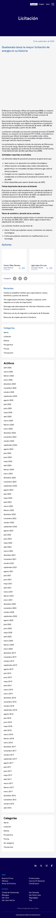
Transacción (8, 353)
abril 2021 (8, 588)
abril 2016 (8, 808)
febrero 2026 (9, 376)
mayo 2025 (8, 412)
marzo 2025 (8, 420)
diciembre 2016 (10, 795)
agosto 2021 (8, 571)
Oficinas (5, 881)
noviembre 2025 (10, 388)
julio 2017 (7, 767)
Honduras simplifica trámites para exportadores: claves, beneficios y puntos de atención (26, 294)
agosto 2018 (8, 714)
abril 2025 (8, 416)
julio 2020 (7, 624)
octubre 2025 (9, 392)
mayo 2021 (8, 583)
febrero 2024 (9, 469)
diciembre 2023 (10, 477)
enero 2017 (8, 791)
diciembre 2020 (10, 604)
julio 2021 (7, 575)
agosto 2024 (8, 449)
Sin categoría (9, 843)
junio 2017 (8, 771)
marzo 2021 (8, 592)
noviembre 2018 (10, 702)
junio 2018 (8, 722)
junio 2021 (8, 579)
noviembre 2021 (10, 559)
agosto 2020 (8, 620)
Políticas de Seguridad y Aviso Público (28, 908)
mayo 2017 (8, 775)
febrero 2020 (9, 645)
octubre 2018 (9, 706)
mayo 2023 (8, 498)
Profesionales (34, 878)
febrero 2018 (9, 738)
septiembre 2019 (10, 665)
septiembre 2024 (10, 445)
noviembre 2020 (10, 608)
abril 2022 (8, 547)
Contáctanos (34, 883)
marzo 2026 (8, 372)
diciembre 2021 (10, 555)
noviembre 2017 (10, 751)
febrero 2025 (9, 425)
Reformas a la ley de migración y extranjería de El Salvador (27, 313)
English (41, 4)
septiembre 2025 (10, 396)
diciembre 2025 (10, 384)
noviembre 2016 (10, 799)
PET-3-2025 (35, 134)
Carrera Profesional (37, 881)
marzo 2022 (8, 551)
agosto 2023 (8, 490)
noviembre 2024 (10, 437)
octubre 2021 (9, 563)
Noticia (6, 340)
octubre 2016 (9, 804)
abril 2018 (8, 730)
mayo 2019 (8, 681)
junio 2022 (8, 539)
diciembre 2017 (10, 746)
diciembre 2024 (10, 433)
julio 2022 (7, 535)
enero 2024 (8, 473)
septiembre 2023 (10, 486)
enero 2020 (8, 649)
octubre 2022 (9, 522)
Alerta (6, 332)
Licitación (7, 336)
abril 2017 (8, 779)
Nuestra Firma (7, 878)
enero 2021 (8, 600)
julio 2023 (7, 494)
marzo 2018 (8, 734)
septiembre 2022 (10, 526)
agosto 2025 (8, 400)
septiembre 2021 (10, 567)
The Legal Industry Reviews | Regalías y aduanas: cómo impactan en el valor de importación (25, 300)
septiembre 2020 (10, 616)
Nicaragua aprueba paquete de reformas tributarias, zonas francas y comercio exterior (27, 307)
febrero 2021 (9, 596)
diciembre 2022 (10, 514)
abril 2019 (8, 685)
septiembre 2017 (10, 759)
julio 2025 (7, 404)
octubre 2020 (9, 612)
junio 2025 (8, 408)
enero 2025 (8, 429)
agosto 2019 (8, 669)
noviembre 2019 (10, 657)
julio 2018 (7, 718)
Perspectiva (8, 344)
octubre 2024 (9, 441)
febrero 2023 (9, 510)
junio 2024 (8, 457)
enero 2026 (8, 380)
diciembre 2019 (10, 653)
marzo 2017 (8, 783)
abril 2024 (8, 465)
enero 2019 (8, 693)
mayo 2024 (8, 461)
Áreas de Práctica (9, 883)
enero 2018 (8, 742)
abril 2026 (8, 367)
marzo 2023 (8, 506)
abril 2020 (8, 636)
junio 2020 (8, 628)
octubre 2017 (9, 755)
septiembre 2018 (10, 710)
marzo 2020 (8, 641)
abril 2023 (8, 502)
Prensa (6, 349)
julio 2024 (7, 453)
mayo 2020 (8, 632)
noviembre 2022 (10, 518)
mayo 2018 (8, 726)
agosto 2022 (8, 530)
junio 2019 (8, 677)
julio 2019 (7, 673)
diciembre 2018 (10, 698)
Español (34, 4)
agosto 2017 (8, 763)
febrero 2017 (9, 787)
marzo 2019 (8, 689)
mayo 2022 (8, 543)
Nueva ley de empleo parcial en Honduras (20, 317)
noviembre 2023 (10, 482)
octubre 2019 (9, 661)
